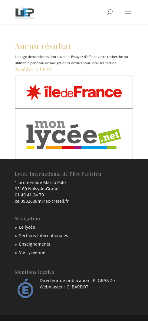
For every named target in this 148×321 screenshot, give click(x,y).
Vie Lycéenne (32, 252)
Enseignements (34, 244)
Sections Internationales (43, 235)
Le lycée (27, 227)
